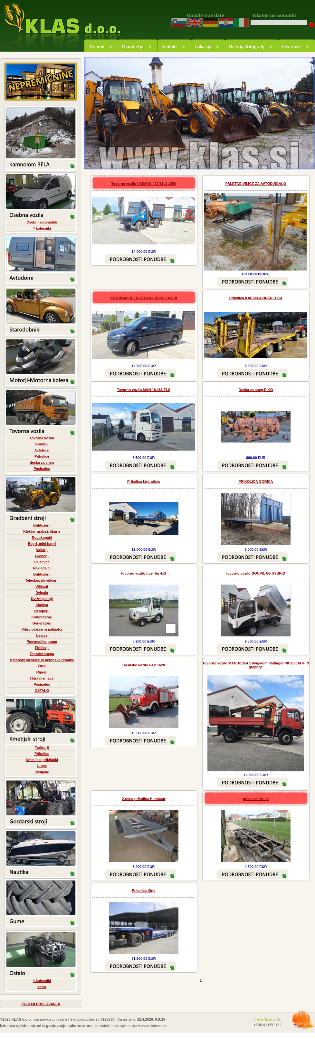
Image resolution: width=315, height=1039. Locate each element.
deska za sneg (42, 462)
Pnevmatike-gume (42, 641)
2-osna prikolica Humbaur (143, 799)
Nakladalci (42, 568)
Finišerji (42, 648)
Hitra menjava (41, 678)
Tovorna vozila (42, 438)
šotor (41, 987)
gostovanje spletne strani (69, 1026)
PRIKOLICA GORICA (255, 481)
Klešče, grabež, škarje (41, 531)
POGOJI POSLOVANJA (40, 1004)
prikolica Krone (256, 799)
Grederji (42, 556)
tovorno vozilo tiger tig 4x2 (143, 573)
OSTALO (41, 690)
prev (285, 157)
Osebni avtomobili (41, 222)
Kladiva (41, 605)
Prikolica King (143, 890)
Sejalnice (42, 562)
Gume (42, 766)
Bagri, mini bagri (42, 544)
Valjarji (41, 550)
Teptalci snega (42, 654)
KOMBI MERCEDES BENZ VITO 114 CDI (143, 298)
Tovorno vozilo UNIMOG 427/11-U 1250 (143, 184)
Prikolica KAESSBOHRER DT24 (255, 298)
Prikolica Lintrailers (143, 481)
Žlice (42, 666)
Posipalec (41, 469)
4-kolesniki (42, 228)
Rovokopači (42, 537)
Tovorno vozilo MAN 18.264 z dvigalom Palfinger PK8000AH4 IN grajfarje (255, 665)
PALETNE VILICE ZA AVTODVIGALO (255, 184)
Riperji (41, 672)
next (303, 157)
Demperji (41, 611)
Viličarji (41, 586)
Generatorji (41, 623)
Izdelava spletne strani (20, 1026)
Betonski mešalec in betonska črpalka (42, 660)
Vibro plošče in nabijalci (42, 629)
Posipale (41, 772)
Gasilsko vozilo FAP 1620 (143, 665)
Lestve (41, 635)
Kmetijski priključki (42, 760)
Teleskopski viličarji (41, 580)
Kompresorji (41, 617)
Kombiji (41, 444)
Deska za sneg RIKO (256, 390)
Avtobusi (42, 450)
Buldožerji (41, 525)
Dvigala (41, 593)
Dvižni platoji (42, 599)
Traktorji (42, 747)
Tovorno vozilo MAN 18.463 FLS (143, 390)
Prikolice (41, 456)
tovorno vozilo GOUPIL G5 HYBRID (255, 573)
